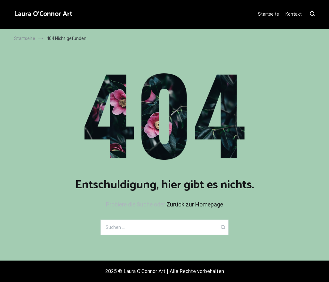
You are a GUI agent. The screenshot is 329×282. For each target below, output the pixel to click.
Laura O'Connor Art (43, 14)
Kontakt (293, 14)
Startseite (268, 14)
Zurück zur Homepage (194, 204)
